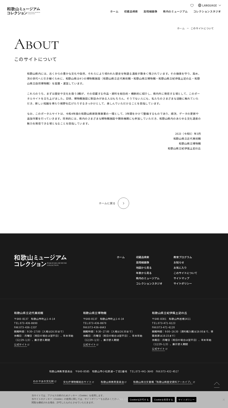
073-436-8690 (28, 323)
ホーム (181, 28)
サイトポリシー (186, 399)
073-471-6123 (166, 323)
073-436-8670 (97, 323)
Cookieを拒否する (163, 399)
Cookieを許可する (139, 399)
